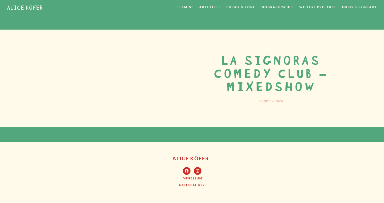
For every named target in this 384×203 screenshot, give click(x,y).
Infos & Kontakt (359, 7)
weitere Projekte (318, 7)
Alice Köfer (190, 158)
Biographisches (277, 7)
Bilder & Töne (240, 7)
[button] (192, 178)
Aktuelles (210, 7)
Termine (185, 7)
